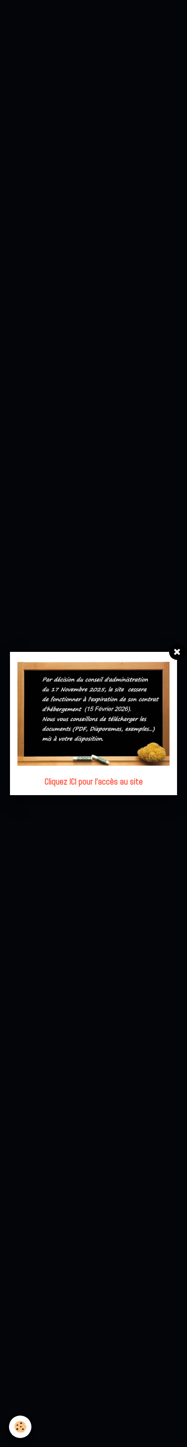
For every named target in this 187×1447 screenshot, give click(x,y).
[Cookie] (20, 1427)
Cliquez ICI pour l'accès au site (93, 782)
